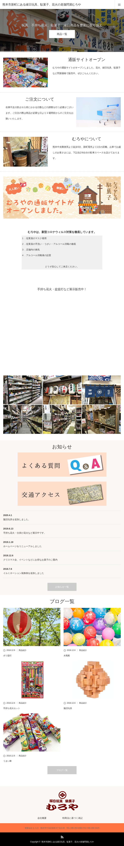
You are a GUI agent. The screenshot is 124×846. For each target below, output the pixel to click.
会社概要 (41, 818)
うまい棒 (7, 761)
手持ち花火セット (11, 708)
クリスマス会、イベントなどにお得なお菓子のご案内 (30, 559)
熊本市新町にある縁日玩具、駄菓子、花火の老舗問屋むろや (67, 842)
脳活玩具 (68, 708)
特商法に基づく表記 (72, 818)
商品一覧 (62, 34)
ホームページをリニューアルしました (22, 546)
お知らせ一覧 (62, 587)
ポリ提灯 (7, 655)
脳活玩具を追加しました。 (16, 519)
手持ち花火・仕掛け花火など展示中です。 (24, 533)
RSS (61, 836)
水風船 (67, 655)
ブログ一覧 (62, 770)
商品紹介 (22, 650)
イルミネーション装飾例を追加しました (23, 573)
